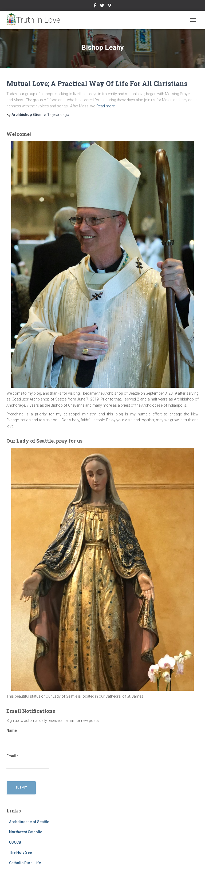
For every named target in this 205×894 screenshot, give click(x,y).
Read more (105, 106)
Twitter (102, 6)
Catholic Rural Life (25, 863)
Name (27, 735)
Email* (27, 761)
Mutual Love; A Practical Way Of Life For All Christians (96, 83)
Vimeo (109, 6)
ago (58, 114)
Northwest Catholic (25, 832)
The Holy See (20, 852)
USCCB (15, 842)
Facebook (95, 6)
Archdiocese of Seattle (29, 822)
